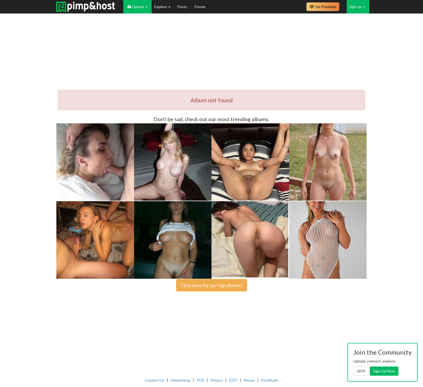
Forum (200, 6)
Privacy (216, 380)
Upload (137, 6)
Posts (182, 6)
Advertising (180, 380)
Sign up (357, 6)
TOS (200, 380)
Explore (162, 6)
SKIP (361, 371)
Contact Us (154, 380)
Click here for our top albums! (212, 285)
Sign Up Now (384, 371)
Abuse (249, 380)
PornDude (269, 380)
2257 (233, 380)
